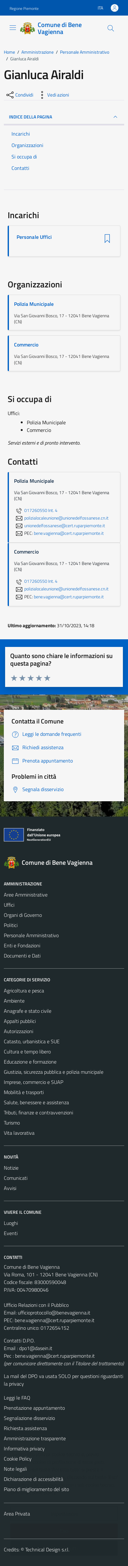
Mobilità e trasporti (24, 1092)
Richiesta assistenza (25, 1428)
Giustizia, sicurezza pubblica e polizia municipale (53, 1072)
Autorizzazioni (18, 1031)
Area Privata (17, 1513)
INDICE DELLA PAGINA (64, 117)
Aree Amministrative (26, 894)
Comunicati (15, 1178)
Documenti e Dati (22, 955)
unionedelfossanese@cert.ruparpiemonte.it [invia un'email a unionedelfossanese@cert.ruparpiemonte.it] (59, 525)
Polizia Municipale (34, 304)
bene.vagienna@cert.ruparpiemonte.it (54, 1320)
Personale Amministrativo (31, 935)
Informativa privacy (24, 1448)
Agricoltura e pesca (24, 990)
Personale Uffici (34, 237)
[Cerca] (110, 28)
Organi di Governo (23, 915)
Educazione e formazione (30, 1061)
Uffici (9, 905)
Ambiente (14, 1001)
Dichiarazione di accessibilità (33, 1479)
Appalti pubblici (20, 1021)
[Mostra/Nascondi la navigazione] (13, 27)
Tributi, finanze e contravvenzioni (38, 1112)
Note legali (15, 1469)
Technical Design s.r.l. (47, 1549)
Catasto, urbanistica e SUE (32, 1041)
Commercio (26, 344)
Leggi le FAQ (17, 1397)
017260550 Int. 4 (35, 510)
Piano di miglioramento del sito (36, 1489)
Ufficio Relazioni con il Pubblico (36, 1305)
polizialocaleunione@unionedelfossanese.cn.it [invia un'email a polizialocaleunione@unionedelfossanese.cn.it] (61, 517)
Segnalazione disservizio (29, 1418)
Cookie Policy (18, 1458)
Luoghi (11, 1223)
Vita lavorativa (19, 1133)
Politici (11, 925)
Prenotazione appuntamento (34, 1408)
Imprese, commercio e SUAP (33, 1082)
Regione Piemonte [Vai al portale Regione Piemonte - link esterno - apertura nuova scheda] (24, 8)
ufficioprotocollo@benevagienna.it (54, 1312)
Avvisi (10, 1188)
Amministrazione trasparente (35, 1438)
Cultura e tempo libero (27, 1051)
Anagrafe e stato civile (27, 1011)
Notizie (11, 1168)
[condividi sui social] (19, 95)
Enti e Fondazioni (22, 945)
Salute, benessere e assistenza (36, 1102)
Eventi (11, 1233)
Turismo (12, 1122)
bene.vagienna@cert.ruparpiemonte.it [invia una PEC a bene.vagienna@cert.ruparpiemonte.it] (69, 533)
